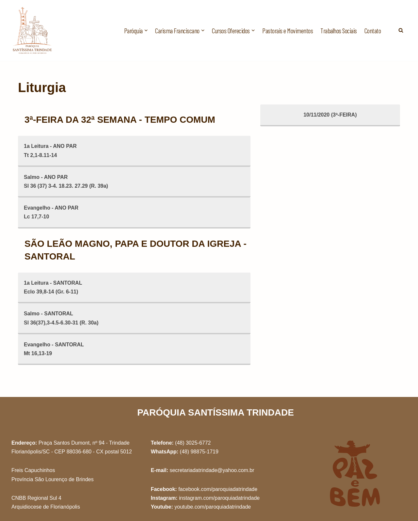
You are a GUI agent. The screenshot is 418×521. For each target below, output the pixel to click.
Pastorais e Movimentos (287, 30)
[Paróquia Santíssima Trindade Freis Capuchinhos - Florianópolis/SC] (32, 30)
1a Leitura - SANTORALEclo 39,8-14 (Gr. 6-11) (53, 287)
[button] (146, 30)
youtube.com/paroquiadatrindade (212, 507)
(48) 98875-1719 (199, 451)
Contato (372, 30)
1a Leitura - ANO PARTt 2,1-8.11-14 (50, 150)
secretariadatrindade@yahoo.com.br (211, 470)
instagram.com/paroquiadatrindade (219, 498)
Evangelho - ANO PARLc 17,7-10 (51, 212)
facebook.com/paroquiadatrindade (217, 489)
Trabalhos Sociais (338, 30)
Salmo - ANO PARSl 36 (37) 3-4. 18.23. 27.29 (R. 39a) (66, 181)
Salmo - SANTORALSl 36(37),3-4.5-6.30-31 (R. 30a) (61, 318)
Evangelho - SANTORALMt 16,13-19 (54, 349)
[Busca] (400, 30)
